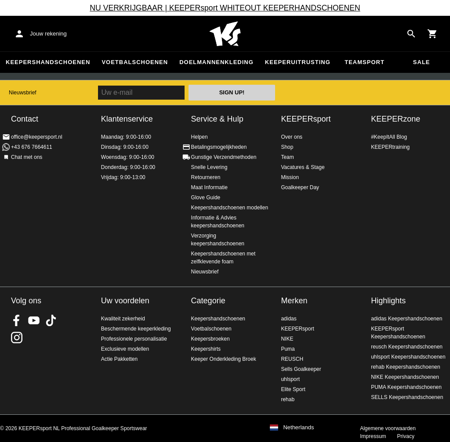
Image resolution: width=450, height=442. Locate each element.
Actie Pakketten (119, 359)
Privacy (405, 436)
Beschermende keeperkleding (136, 329)
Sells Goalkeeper (301, 369)
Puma (287, 349)
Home (225, 34)
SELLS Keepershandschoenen (407, 397)
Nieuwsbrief (22, 93)
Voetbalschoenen (135, 62)
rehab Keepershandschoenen (405, 367)
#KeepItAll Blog (389, 137)
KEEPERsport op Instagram (16, 337)
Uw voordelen (125, 300)
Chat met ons (26, 157)
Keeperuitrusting (297, 62)
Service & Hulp (217, 119)
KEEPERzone (395, 119)
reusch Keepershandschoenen (407, 347)
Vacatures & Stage (302, 167)
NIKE (287, 339)
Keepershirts (206, 349)
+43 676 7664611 (31, 147)
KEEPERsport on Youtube (34, 320)
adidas (288, 319)
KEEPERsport (305, 119)
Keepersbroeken (210, 339)
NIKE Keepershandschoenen (405, 377)
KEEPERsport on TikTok (51, 320)
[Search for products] (411, 34)
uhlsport (290, 379)
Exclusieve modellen (125, 349)
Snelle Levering (209, 167)
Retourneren (206, 177)
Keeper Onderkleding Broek (223, 359)
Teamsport (365, 62)
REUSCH (292, 359)
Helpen (199, 137)
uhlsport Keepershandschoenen (408, 357)
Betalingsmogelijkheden (219, 147)
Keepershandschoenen (48, 62)
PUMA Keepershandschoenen (406, 387)
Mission (290, 177)
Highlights (388, 300)
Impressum (373, 436)
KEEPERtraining (390, 147)
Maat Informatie (209, 187)
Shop (287, 147)
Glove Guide (206, 197)
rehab (287, 399)
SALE (421, 62)
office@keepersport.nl (36, 137)
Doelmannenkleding (216, 62)
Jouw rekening (48, 33)
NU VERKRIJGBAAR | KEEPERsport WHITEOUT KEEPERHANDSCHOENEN (225, 8)
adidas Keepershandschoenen (406, 319)
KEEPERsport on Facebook (16, 320)
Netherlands (298, 427)
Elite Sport (293, 389)
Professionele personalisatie (134, 339)
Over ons (291, 137)
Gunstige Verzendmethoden (224, 157)
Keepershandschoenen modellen (229, 208)
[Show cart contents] (432, 34)
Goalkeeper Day (300, 187)
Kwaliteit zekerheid (123, 319)
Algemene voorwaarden (388, 428)
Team (287, 157)
